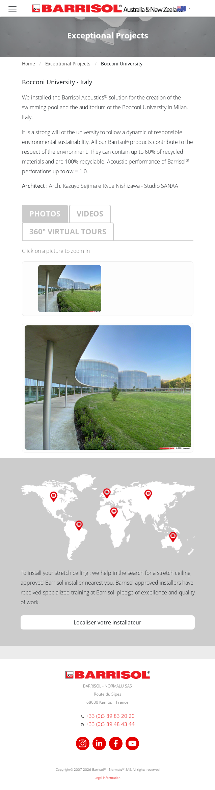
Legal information (107, 777)
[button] (183, 8)
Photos (44, 213)
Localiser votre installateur (107, 622)
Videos (90, 213)
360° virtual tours (67, 231)
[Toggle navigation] (12, 9)
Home (28, 63)
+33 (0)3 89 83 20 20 (110, 715)
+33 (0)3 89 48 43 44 (110, 724)
